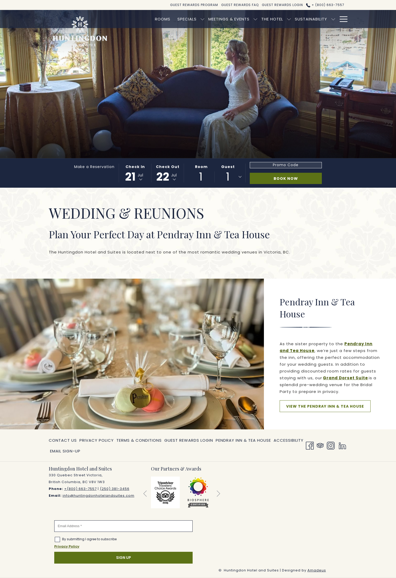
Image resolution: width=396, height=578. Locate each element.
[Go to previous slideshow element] (145, 493)
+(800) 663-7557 (80, 488)
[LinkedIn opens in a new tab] (342, 445)
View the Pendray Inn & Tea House (328, 407)
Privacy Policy (96, 440)
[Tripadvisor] (320, 445)
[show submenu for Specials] (178, 19)
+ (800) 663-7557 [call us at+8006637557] (325, 5)
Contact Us (63, 440)
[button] (135, 173)
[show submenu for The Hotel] (264, 19)
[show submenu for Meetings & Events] (231, 19)
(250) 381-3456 (114, 488)
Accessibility (288, 440)
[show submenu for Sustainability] (308, 19)
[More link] (342, 19)
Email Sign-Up (65, 451)
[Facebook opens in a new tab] (310, 445)
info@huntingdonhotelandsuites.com (98, 495)
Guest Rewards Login (188, 440)
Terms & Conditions (139, 440)
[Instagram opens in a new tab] (331, 445)
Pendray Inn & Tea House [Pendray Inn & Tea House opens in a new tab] (243, 441)
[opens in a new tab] (165, 492)
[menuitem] (138, 19)
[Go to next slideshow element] (218, 493)
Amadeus (316, 570)
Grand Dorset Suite (345, 378)
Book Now (286, 178)
